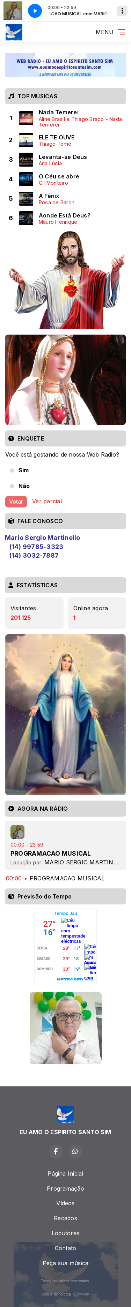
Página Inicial (65, 1173)
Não (24, 485)
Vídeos (65, 1203)
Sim (24, 470)
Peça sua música (66, 1263)
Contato (66, 1248)
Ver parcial (47, 501)
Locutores (65, 1233)
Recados (65, 1218)
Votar (16, 501)
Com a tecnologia (65, 1294)
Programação (65, 1188)
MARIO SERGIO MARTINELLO (86, 862)
